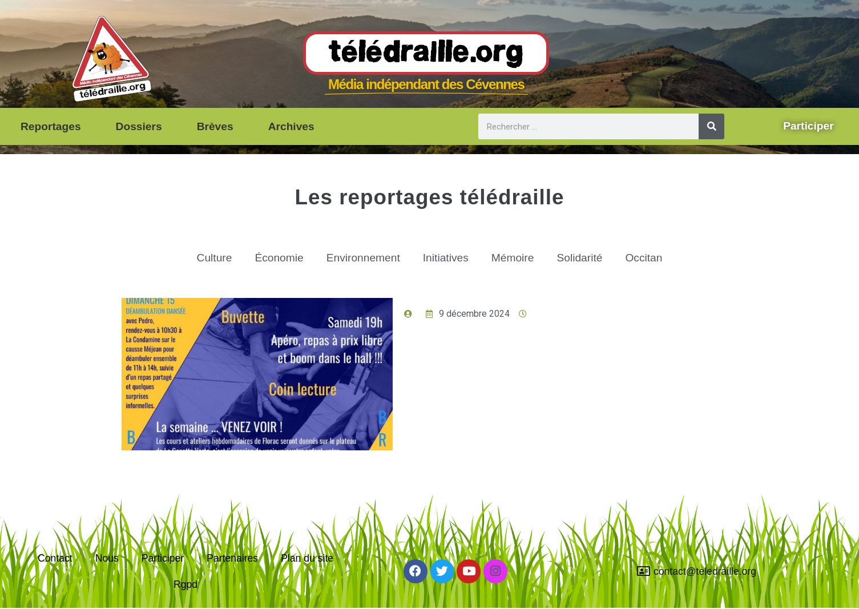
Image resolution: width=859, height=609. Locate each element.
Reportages (51, 126)
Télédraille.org (426, 53)
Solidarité (579, 258)
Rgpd (185, 584)
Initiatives (446, 258)
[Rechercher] (711, 126)
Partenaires (232, 558)
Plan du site (307, 558)
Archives (291, 126)
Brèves (215, 126)
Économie (279, 258)
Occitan (643, 258)
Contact (55, 558)
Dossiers (139, 126)
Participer (163, 558)
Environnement (363, 258)
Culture (214, 258)
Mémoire (512, 258)
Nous (107, 558)
